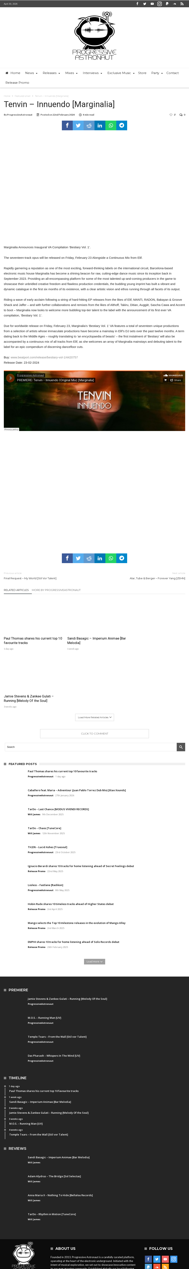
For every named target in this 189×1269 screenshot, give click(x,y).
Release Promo (36, 812)
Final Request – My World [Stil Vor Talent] (46, 575)
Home (7, 96)
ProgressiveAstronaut (19, 114)
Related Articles (16, 590)
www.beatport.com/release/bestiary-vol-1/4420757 (44, 357)
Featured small (22, 96)
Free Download (117, 1252)
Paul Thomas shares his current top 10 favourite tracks (30, 639)
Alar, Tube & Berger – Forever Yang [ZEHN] (143, 575)
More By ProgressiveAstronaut (56, 590)
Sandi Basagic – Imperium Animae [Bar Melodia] (92, 639)
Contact (78, 1252)
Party (101, 1252)
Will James (34, 755)
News (90, 1252)
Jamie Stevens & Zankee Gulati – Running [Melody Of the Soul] (152, 639)
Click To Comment (94, 674)
